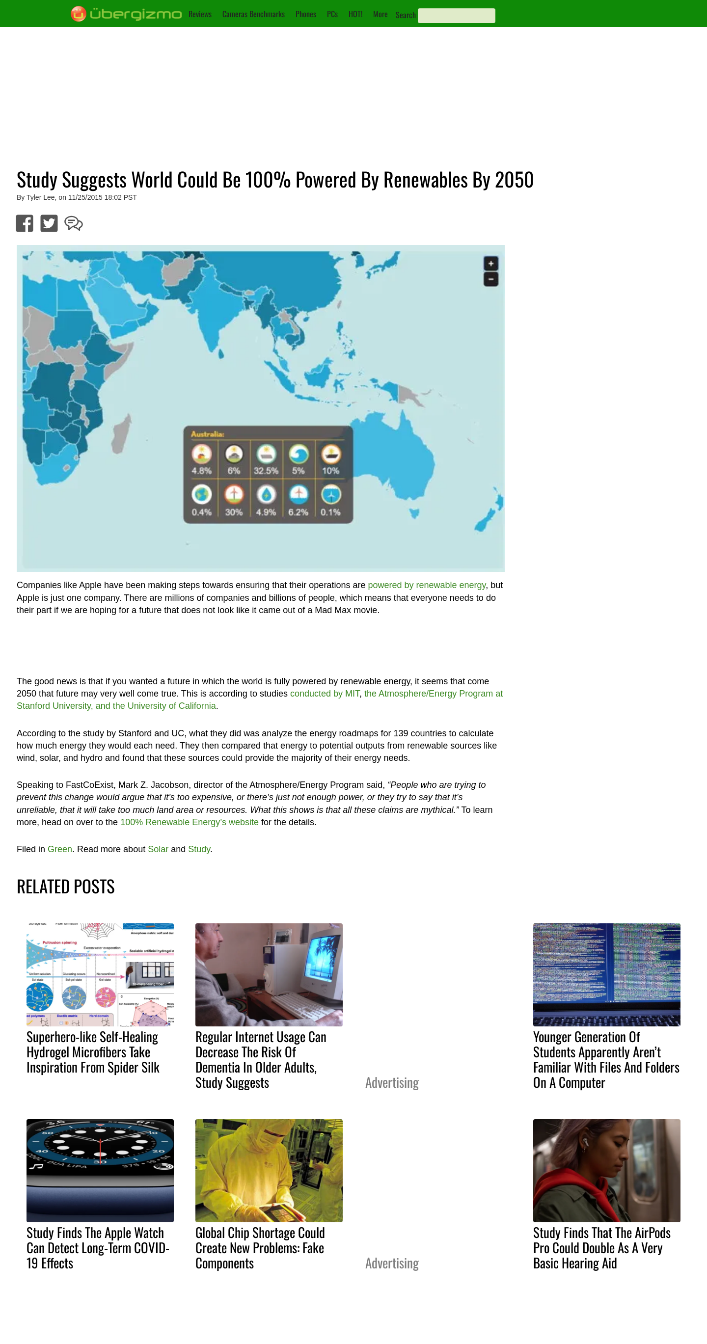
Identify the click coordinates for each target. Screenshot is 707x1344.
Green (60, 849)
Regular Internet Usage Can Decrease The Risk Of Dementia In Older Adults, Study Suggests (260, 1059)
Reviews (200, 14)
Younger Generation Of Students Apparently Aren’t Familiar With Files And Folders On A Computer (606, 1059)
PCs (332, 14)
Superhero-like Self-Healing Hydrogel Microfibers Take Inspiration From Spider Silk (93, 1051)
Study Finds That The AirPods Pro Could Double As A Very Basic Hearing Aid (602, 1247)
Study (199, 849)
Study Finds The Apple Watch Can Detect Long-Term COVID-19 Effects (98, 1247)
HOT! (355, 14)
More (380, 14)
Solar (158, 849)
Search (406, 15)
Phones (306, 14)
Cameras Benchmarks (253, 14)
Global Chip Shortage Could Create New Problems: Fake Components (260, 1247)
